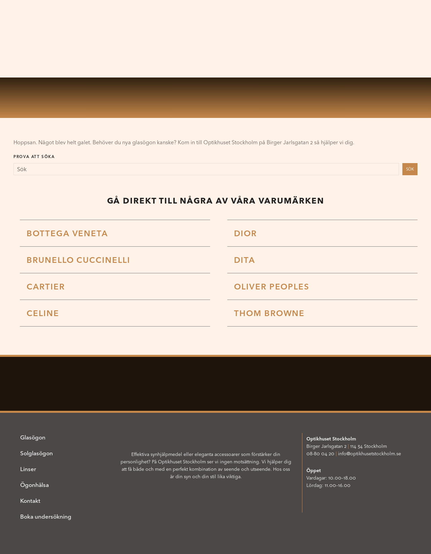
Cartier (46, 286)
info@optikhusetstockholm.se (369, 454)
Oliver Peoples (271, 286)
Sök (410, 169)
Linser (28, 468)
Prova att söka (34, 156)
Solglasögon (36, 453)
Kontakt (30, 500)
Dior (245, 233)
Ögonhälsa (34, 484)
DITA (244, 260)
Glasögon (32, 437)
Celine (43, 313)
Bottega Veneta (67, 233)
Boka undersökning (45, 516)
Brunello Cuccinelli (78, 260)
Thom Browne (269, 313)
